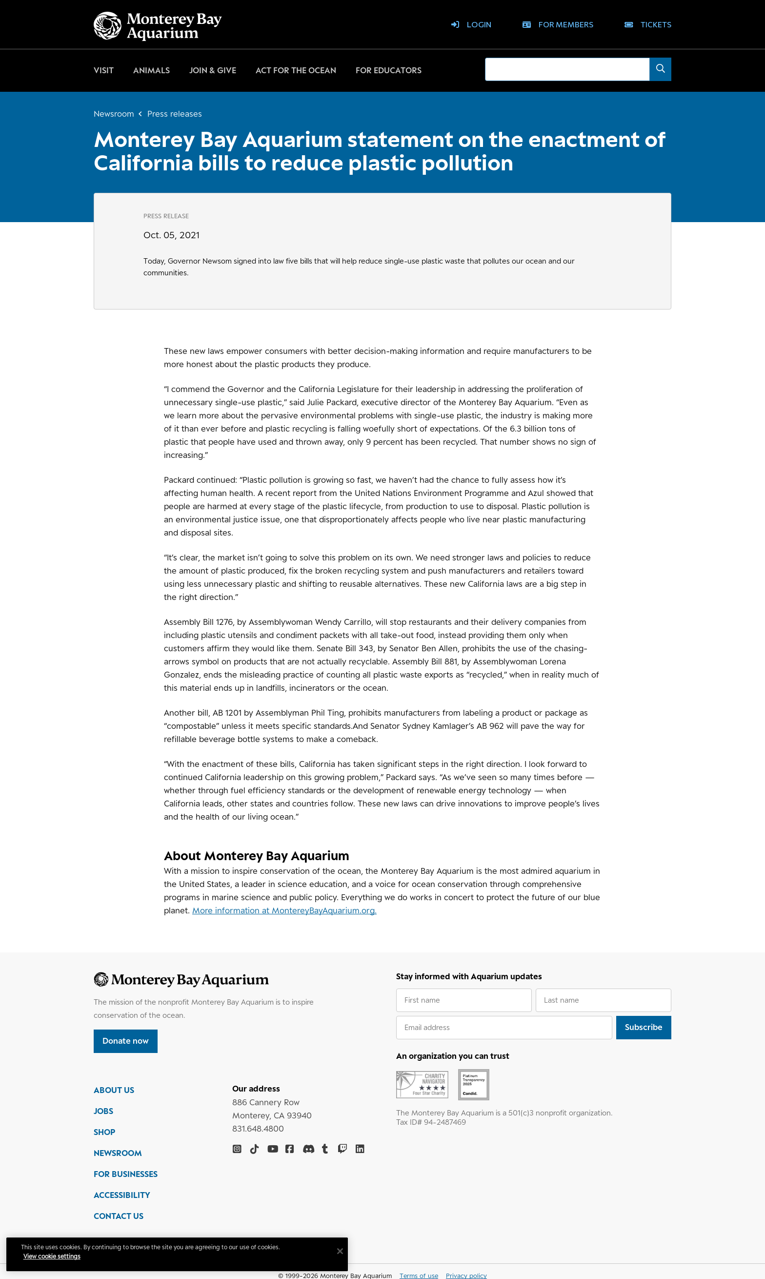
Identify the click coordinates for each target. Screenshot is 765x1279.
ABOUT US (114, 1090)
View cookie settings (53, 1256)
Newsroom (114, 114)
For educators (389, 70)
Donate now (125, 1041)
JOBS (103, 1111)
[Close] (341, 1251)
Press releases (174, 114)
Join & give (212, 70)
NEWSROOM (118, 1153)
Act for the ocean (296, 70)
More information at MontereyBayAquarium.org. (284, 910)
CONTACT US (118, 1216)
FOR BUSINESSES (126, 1174)
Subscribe (644, 1027)
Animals (151, 70)
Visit (104, 70)
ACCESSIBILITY (122, 1195)
